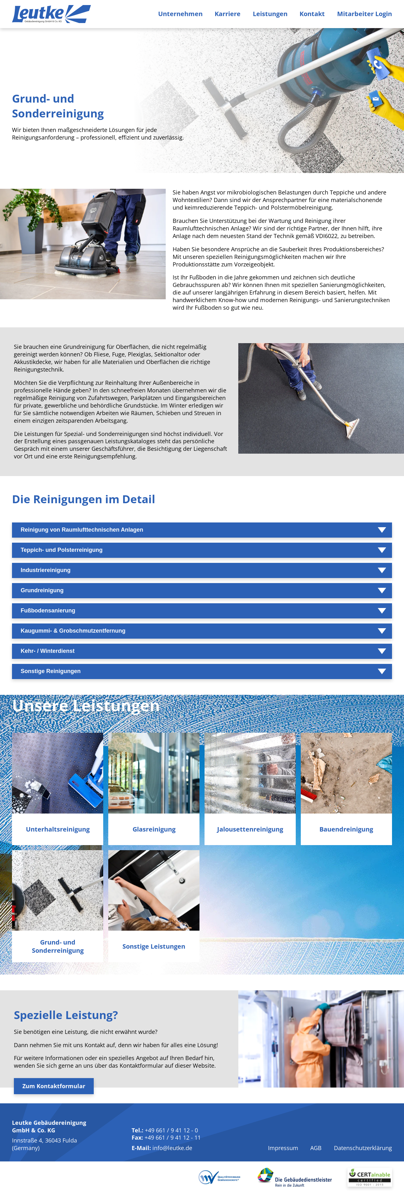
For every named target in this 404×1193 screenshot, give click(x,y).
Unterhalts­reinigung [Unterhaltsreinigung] (58, 829)
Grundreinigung (42, 590)
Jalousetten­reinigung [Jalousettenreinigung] (250, 829)
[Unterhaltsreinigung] (57, 773)
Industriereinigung (45, 570)
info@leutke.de (172, 1148)
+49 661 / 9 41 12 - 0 (171, 1130)
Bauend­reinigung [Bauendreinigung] (346, 829)
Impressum (283, 1148)
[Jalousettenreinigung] (250, 773)
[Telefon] (385, 67)
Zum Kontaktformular (53, 1086)
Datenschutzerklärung (363, 1148)
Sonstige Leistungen (153, 946)
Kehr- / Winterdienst (47, 651)
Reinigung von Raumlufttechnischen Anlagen (82, 530)
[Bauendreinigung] (346, 773)
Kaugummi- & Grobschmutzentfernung (73, 631)
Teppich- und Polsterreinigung (62, 550)
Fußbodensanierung (48, 610)
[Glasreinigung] (153, 773)
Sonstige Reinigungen (50, 671)
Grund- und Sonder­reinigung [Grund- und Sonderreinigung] (58, 946)
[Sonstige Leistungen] (153, 890)
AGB (316, 1148)
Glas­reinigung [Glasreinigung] (154, 829)
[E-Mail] (385, 115)
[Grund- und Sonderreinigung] (57, 890)
